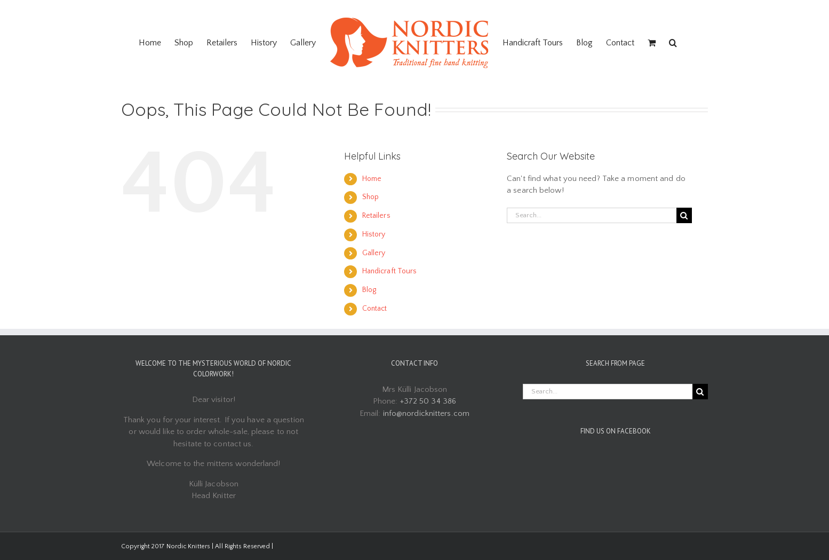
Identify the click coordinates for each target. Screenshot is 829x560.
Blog (369, 290)
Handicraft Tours (389, 271)
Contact (374, 308)
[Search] (673, 42)
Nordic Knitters (188, 546)
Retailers (376, 215)
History (374, 234)
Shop (370, 197)
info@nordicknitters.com (426, 413)
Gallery (374, 253)
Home (371, 179)
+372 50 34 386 (428, 401)
